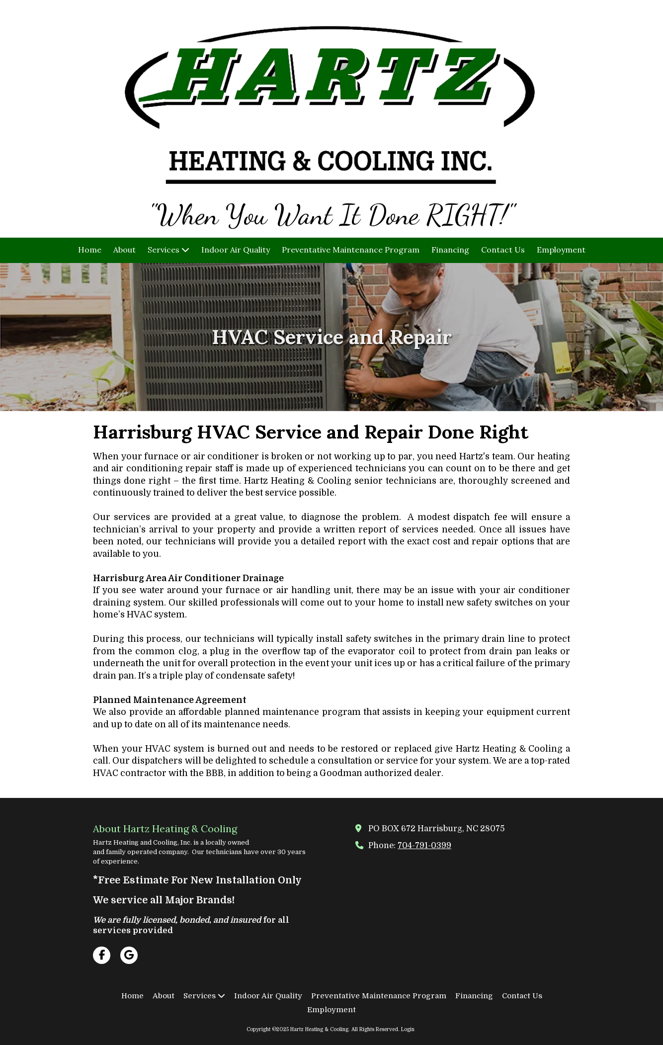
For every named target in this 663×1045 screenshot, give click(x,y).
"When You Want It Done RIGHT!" (331, 215)
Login (407, 1029)
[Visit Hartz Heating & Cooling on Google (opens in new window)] (129, 955)
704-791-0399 (424, 845)
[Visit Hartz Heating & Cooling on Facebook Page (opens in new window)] (101, 955)
